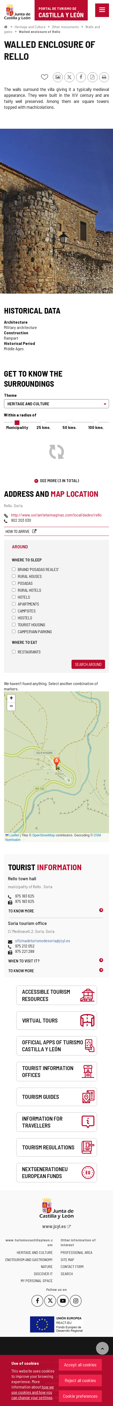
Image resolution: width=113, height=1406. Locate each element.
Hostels (22, 617)
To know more (21, 910)
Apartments (25, 603)
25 (43, 427)
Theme (10, 395)
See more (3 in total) (59, 480)
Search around (88, 664)
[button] (11, 699)
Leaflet (12, 835)
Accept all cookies (80, 1364)
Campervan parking (32, 631)
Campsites (24, 610)
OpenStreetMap (43, 835)
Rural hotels (26, 590)
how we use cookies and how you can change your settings (32, 1392)
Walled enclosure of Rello (39, 31)
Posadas (22, 583)
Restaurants (26, 651)
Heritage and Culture (30, 26)
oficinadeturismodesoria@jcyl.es (42, 940)
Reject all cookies (80, 1380)
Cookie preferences (80, 1396)
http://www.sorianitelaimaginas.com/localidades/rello (56, 514)
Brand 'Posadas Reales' (35, 569)
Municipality (17, 427)
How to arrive (18, 531)
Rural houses (27, 576)
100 (96, 427)
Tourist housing (28, 624)
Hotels (21, 596)
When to (24, 960)
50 (69, 427)
